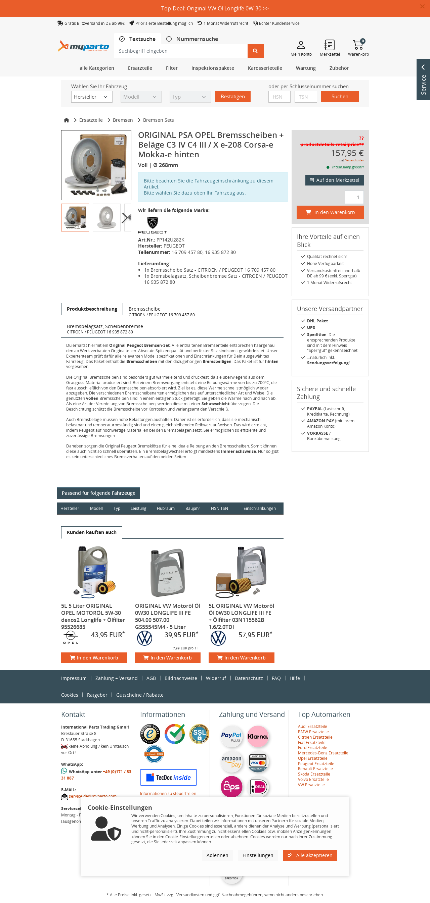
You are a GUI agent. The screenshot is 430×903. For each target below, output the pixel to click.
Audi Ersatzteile (312, 726)
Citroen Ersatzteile (315, 737)
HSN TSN (220, 508)
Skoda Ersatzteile (314, 774)
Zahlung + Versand (116, 678)
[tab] (137, 39)
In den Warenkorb (94, 657)
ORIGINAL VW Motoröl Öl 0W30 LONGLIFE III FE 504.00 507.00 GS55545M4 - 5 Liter (167, 616)
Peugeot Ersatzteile (316, 763)
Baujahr (194, 508)
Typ (117, 508)
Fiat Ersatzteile (312, 742)
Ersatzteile (91, 120)
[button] (425, 6)
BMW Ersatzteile (313, 732)
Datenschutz (249, 678)
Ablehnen (217, 855)
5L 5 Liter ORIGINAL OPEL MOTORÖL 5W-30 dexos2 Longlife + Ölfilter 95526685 (93, 616)
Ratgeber (97, 695)
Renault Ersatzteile (315, 769)
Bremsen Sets (158, 120)
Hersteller (69, 508)
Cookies (69, 695)
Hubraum (167, 508)
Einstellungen (258, 855)
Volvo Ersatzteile (313, 779)
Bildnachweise (181, 678)
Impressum (74, 678)
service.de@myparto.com (93, 796)
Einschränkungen (259, 508)
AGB (151, 678)
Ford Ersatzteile (312, 747)
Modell (96, 508)
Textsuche (142, 39)
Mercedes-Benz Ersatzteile (323, 753)
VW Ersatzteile (311, 785)
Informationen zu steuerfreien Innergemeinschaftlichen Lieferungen (175, 796)
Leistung (139, 508)
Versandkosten (354, 160)
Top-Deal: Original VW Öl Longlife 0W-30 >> (215, 8)
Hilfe (295, 678)
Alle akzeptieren (310, 855)
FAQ (276, 678)
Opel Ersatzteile (313, 758)
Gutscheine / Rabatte (140, 695)
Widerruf (216, 678)
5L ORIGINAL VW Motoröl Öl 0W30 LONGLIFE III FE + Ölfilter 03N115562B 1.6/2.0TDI (241, 616)
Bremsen (123, 120)
